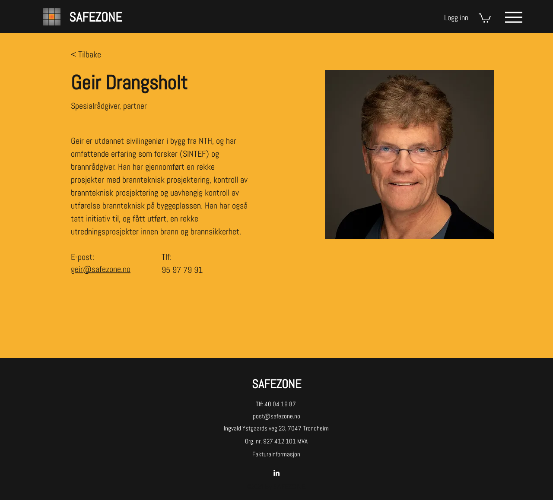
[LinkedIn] (276, 472)
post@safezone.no (276, 416)
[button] (485, 18)
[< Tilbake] (88, 54)
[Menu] (513, 17)
